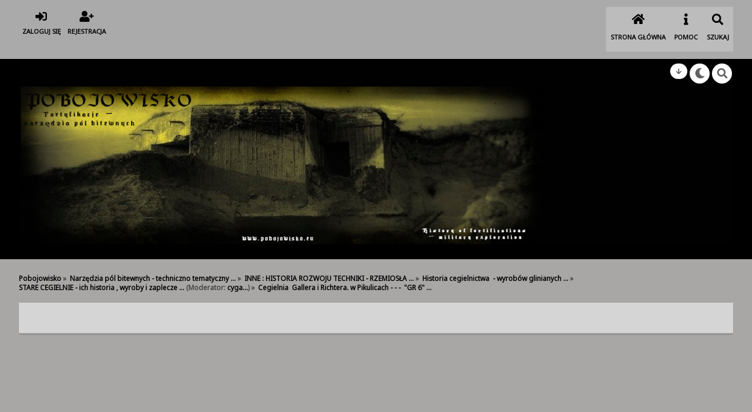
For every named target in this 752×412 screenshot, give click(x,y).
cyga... (237, 270)
